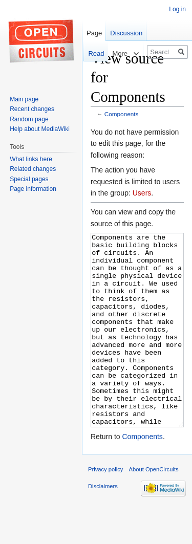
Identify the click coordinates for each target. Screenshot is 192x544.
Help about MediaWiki (40, 129)
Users (142, 193)
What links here (31, 159)
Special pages (29, 179)
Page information (33, 188)
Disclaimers (103, 524)
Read (91, 53)
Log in (177, 9)
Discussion (126, 33)
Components (121, 114)
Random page (29, 119)
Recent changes (32, 109)
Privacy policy (105, 508)
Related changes (33, 168)
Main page (24, 99)
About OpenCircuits (154, 508)
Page (94, 33)
